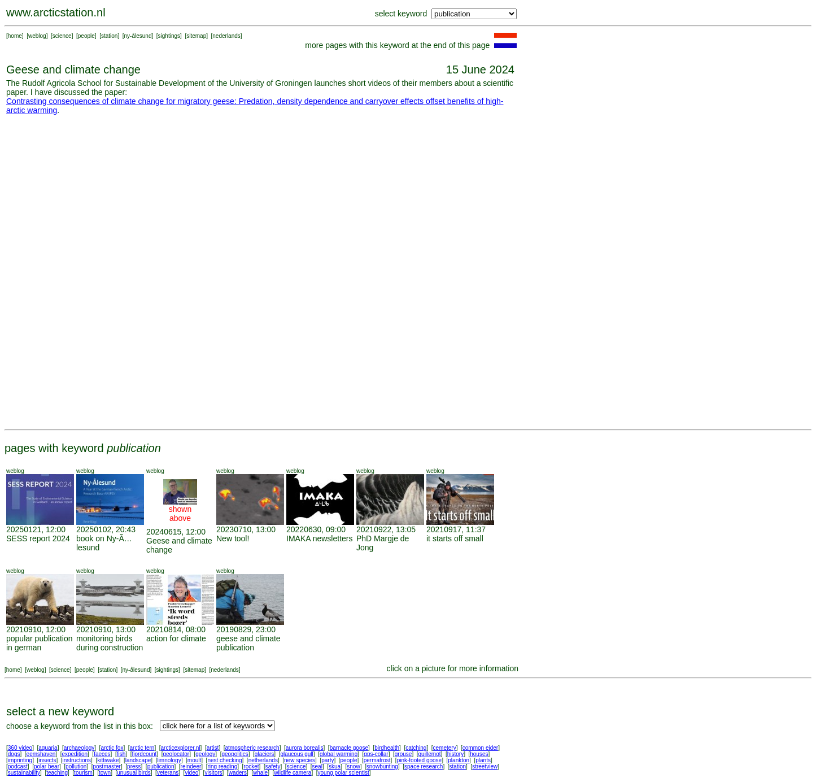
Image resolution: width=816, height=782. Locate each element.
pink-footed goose (419, 760)
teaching (57, 773)
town (105, 773)
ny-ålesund (138, 36)
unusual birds (133, 773)
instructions (77, 760)
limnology (169, 760)
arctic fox (112, 748)
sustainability (24, 773)
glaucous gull (296, 754)
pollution (76, 766)
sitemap (196, 36)
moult (194, 760)
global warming (338, 754)
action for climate (176, 638)
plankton (458, 760)
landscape (138, 760)
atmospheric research (252, 748)
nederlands (226, 36)
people (86, 36)
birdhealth (386, 748)
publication (160, 766)
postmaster (106, 766)
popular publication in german (39, 643)
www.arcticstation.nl (56, 12)
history (455, 754)
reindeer (191, 766)
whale (260, 773)
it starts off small (454, 538)
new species (299, 760)
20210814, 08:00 (176, 629)
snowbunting (382, 766)
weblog (37, 36)
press (134, 766)
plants (483, 760)
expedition (75, 754)
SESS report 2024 (38, 538)
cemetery (444, 748)
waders (238, 773)
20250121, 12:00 (36, 529)
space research (423, 766)
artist (213, 748)
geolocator (176, 754)
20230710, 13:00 (246, 529)
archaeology (79, 748)
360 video (20, 748)
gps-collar (376, 754)
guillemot (429, 754)
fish (121, 754)
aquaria (47, 748)
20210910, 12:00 (36, 629)
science (62, 36)
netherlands (263, 760)
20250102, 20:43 (106, 529)
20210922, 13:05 (386, 529)
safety (273, 766)
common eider (480, 748)
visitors (213, 773)
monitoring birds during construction (109, 643)
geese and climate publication (248, 643)
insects (47, 760)
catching (415, 748)
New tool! (232, 538)
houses (479, 754)
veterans (167, 773)
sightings (169, 36)
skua (335, 766)
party (327, 760)
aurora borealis (305, 748)
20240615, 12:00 (176, 531)
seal (317, 766)
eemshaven (41, 754)
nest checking (224, 760)
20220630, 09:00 (316, 529)
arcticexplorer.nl (180, 748)
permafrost (377, 760)
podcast (18, 766)
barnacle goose (349, 748)
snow (353, 766)
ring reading (222, 766)
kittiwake (108, 760)
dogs (14, 754)
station (109, 36)
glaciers (264, 754)
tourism (83, 773)
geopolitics (234, 754)
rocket (251, 766)
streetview (485, 766)
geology (205, 754)
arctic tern (142, 748)
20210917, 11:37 (456, 529)
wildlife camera (292, 773)
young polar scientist (343, 773)
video (191, 773)
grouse (403, 754)
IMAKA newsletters (319, 538)
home (15, 36)
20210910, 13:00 (106, 629)
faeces (102, 754)
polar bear (46, 766)
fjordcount (144, 754)
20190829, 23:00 (246, 629)
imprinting (20, 760)
